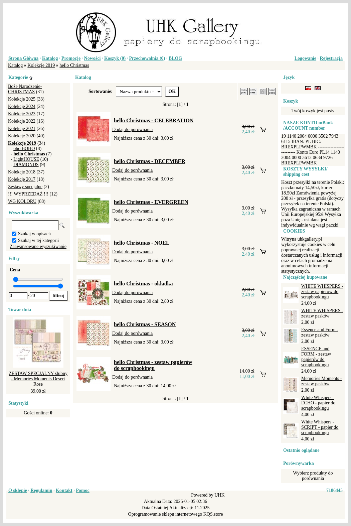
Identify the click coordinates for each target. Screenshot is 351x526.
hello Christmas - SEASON (145, 324)
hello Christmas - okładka (143, 283)
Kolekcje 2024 (21, 106)
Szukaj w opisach (34, 233)
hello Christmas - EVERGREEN (151, 202)
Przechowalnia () (147, 58)
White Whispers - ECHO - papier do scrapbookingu (318, 403)
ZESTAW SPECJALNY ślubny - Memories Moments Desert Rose (38, 379)
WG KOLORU (22, 201)
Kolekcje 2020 (21, 135)
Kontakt (64, 490)
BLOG (175, 58)
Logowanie (305, 58)
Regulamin (41, 490)
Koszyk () (115, 58)
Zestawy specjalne (25, 186)
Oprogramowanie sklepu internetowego (165, 514)
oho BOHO (24, 148)
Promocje (70, 58)
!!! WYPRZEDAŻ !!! (28, 193)
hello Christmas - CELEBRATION (153, 120)
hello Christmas (74, 65)
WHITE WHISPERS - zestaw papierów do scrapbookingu (322, 291)
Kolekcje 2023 (21, 113)
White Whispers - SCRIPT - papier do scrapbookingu (319, 427)
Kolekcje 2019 (41, 65)
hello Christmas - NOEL (142, 243)
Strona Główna (23, 58)
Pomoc (82, 490)
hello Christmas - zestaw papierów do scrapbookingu (153, 365)
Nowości (92, 58)
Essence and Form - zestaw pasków (319, 332)
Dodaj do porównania (132, 129)
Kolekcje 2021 (21, 128)
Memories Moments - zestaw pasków (321, 381)
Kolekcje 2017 (21, 179)
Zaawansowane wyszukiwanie (38, 246)
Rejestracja (331, 58)
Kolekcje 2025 (21, 99)
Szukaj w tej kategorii (38, 240)
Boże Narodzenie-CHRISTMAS (25, 89)
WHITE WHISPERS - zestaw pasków (322, 313)
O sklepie (17, 490)
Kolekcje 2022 (21, 121)
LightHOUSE (26, 159)
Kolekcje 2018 (21, 171)
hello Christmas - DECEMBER (149, 161)
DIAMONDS (25, 164)
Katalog (50, 58)
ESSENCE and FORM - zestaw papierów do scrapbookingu (316, 356)
